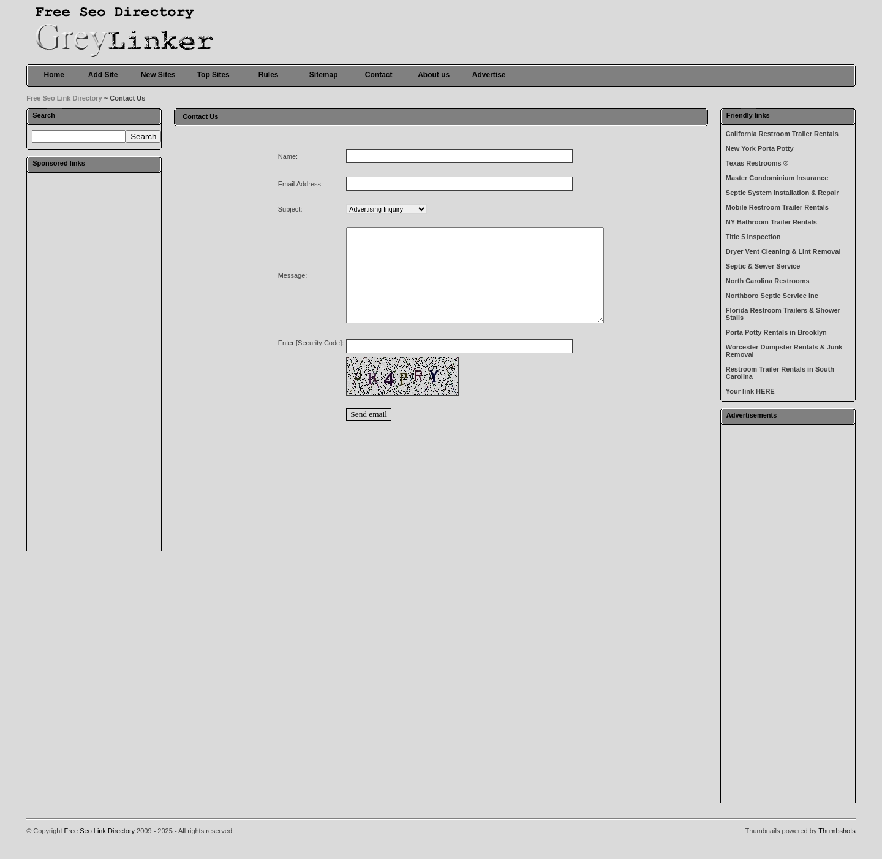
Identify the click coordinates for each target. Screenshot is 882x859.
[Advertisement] (94, 362)
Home (54, 75)
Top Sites (213, 75)
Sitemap (323, 75)
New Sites (158, 75)
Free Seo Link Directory (64, 98)
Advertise (489, 75)
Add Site (103, 75)
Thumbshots (837, 830)
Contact (379, 75)
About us (434, 75)
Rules (268, 75)
